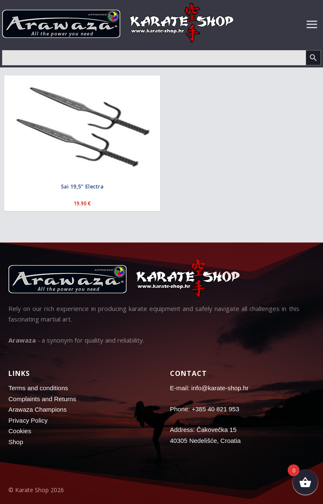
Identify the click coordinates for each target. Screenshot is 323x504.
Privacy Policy (28, 420)
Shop (15, 441)
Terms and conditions (38, 387)
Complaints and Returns (42, 398)
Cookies (19, 430)
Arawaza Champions (37, 409)
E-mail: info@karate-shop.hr (209, 387)
